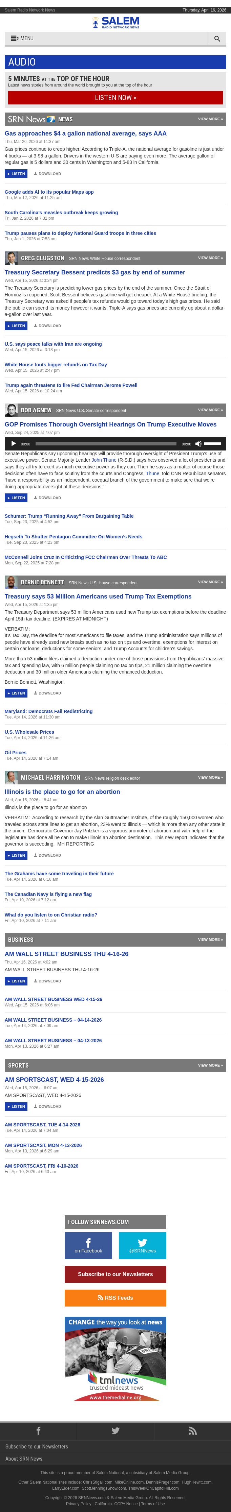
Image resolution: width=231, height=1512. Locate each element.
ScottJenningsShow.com (104, 1488)
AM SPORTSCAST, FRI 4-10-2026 (42, 1166)
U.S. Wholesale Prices (29, 732)
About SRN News (23, 1459)
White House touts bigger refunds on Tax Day (56, 364)
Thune (153, 473)
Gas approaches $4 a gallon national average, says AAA (86, 133)
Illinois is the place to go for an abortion (62, 791)
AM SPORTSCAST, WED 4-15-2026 (54, 1079)
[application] (116, 443)
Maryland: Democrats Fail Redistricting (49, 711)
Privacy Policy (78, 1504)
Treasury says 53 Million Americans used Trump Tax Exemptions (98, 596)
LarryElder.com (66, 1488)
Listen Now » (115, 98)
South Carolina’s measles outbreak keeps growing (61, 212)
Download (47, 174)
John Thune (104, 460)
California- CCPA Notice (116, 1504)
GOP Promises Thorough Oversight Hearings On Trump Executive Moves (111, 424)
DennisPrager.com (163, 1482)
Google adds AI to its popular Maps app (49, 192)
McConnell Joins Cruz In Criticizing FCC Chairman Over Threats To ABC (86, 557)
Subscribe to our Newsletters (115, 1274)
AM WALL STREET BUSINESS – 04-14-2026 (53, 1020)
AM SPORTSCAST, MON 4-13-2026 (43, 1145)
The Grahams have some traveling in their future (59, 873)
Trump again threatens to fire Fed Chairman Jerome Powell (71, 385)
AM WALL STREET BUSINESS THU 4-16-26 (67, 954)
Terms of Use (153, 1504)
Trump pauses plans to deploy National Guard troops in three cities (80, 233)
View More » (210, 119)
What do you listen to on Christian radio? (51, 915)
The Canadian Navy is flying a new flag (48, 894)
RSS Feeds (115, 1298)
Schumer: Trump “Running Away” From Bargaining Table (69, 516)
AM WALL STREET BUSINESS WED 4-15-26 (53, 999)
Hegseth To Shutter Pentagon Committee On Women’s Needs (74, 536)
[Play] (13, 443)
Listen (18, 174)
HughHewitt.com (196, 1482)
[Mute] (198, 443)
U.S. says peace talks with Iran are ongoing (53, 344)
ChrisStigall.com (97, 1482)
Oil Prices (16, 752)
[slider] (106, 443)
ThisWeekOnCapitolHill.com (153, 1488)
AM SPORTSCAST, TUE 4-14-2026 (42, 1124)
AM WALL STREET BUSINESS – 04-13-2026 (53, 1040)
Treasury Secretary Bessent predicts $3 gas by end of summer (95, 272)
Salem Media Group (171, 1472)
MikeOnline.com (129, 1482)
